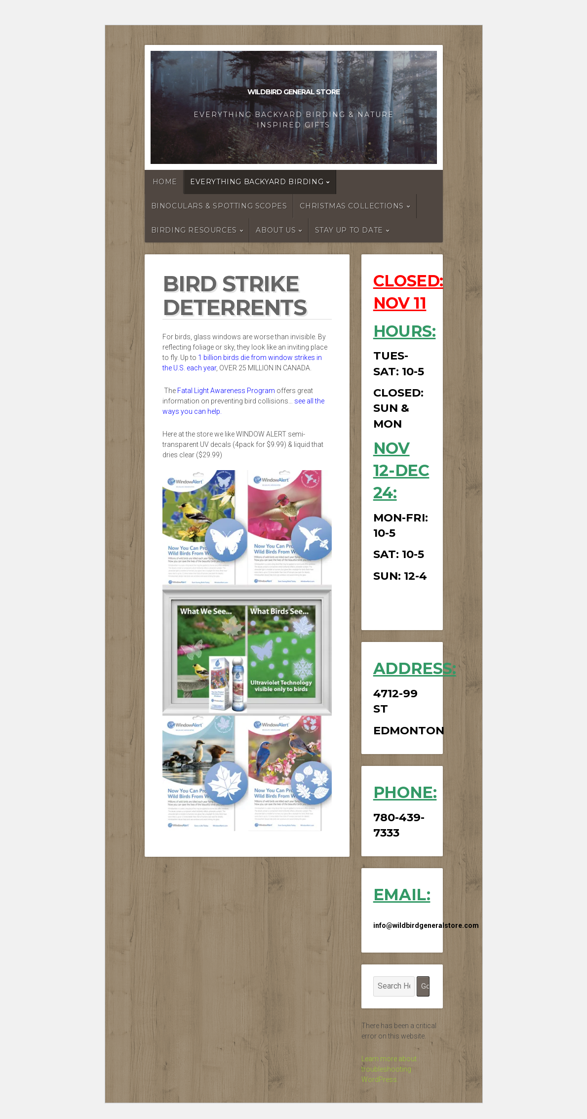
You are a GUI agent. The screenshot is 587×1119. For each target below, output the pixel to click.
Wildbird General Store (293, 91)
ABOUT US (276, 230)
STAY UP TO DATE (349, 230)
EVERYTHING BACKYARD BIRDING (256, 181)
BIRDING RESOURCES (194, 230)
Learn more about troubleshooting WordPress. (389, 1069)
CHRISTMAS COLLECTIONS (352, 205)
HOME (165, 181)
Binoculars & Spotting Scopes (219, 205)
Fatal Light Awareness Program (226, 391)
